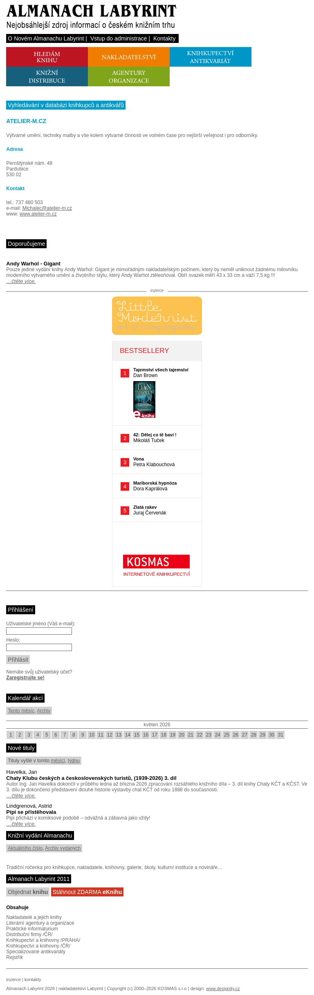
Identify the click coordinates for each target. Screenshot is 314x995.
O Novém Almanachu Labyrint (46, 38)
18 (163, 735)
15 (136, 735)
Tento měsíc (21, 711)
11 (100, 735)
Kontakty (164, 38)
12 (109, 735)
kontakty (33, 979)
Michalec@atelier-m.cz (47, 208)
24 (217, 735)
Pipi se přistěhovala (31, 812)
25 (226, 735)
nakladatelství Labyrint (80, 988)
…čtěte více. (21, 281)
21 (190, 735)
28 (253, 735)
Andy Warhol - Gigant (33, 264)
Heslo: (13, 640)
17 (154, 735)
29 (262, 735)
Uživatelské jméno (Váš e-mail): (40, 624)
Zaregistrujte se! (25, 678)
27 (244, 735)
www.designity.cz (223, 988)
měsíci (58, 761)
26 (235, 735)
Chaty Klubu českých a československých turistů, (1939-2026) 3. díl (91, 778)
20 (181, 735)
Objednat (28, 892)
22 (199, 735)
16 (145, 735)
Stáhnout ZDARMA (87, 892)
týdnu (74, 761)
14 (127, 735)
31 (280, 735)
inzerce (13, 979)
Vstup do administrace (118, 38)
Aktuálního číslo (25, 848)
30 (271, 735)
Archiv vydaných (63, 848)
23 (208, 735)
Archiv (43, 711)
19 (172, 735)
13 (118, 735)
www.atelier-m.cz (38, 214)
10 (91, 735)
